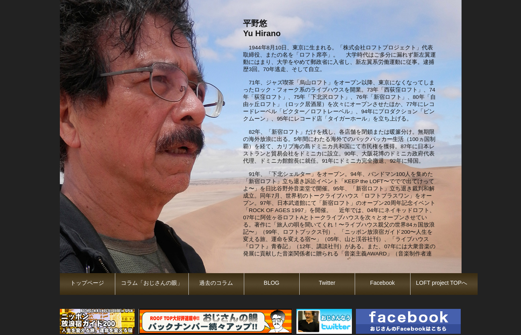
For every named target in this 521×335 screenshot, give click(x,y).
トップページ (87, 283)
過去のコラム (216, 283)
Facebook (382, 283)
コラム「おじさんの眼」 (152, 283)
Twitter (327, 283)
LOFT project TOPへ (442, 283)
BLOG (272, 283)
